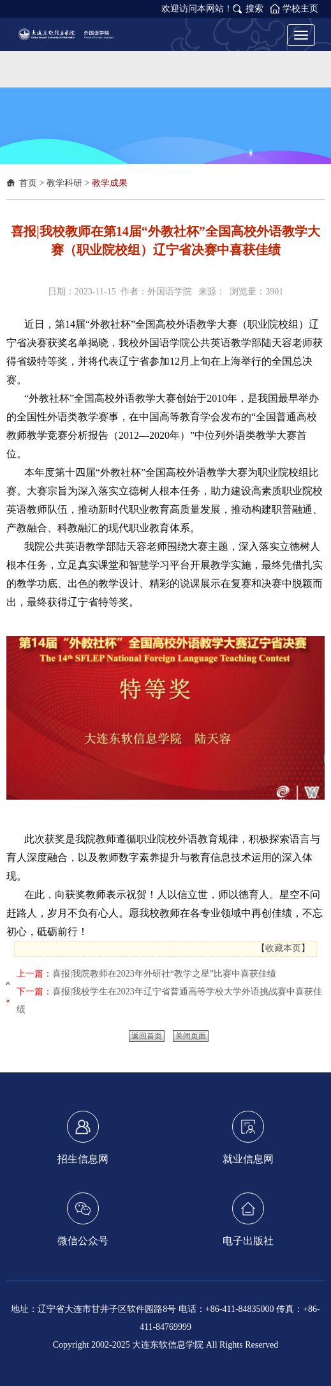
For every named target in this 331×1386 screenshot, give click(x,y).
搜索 (254, 8)
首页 (28, 183)
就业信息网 (248, 1137)
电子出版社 (248, 1219)
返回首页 (146, 1036)
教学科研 (64, 183)
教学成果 (110, 183)
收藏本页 (283, 948)
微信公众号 (82, 1219)
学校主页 (300, 8)
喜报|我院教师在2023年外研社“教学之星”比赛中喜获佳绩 (164, 974)
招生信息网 (82, 1137)
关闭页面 (190, 1036)
